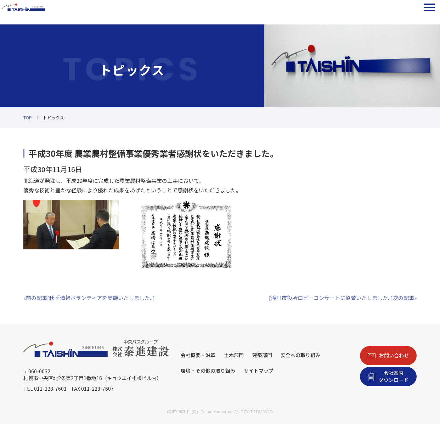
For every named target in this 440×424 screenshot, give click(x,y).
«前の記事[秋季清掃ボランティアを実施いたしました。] (89, 297)
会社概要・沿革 (198, 354)
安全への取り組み (300, 354)
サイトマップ (258, 370)
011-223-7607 (97, 388)
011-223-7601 (50, 388)
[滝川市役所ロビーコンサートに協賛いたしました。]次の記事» (343, 297)
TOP (27, 117)
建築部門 (262, 354)
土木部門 (234, 354)
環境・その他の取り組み (208, 370)
